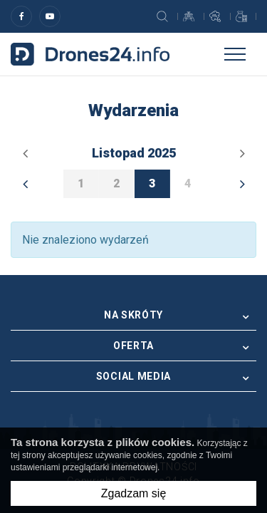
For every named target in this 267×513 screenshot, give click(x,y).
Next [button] (242, 184)
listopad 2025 (134, 152)
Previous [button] (25, 184)
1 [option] (81, 183)
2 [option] (116, 183)
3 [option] (152, 183)
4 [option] (187, 183)
